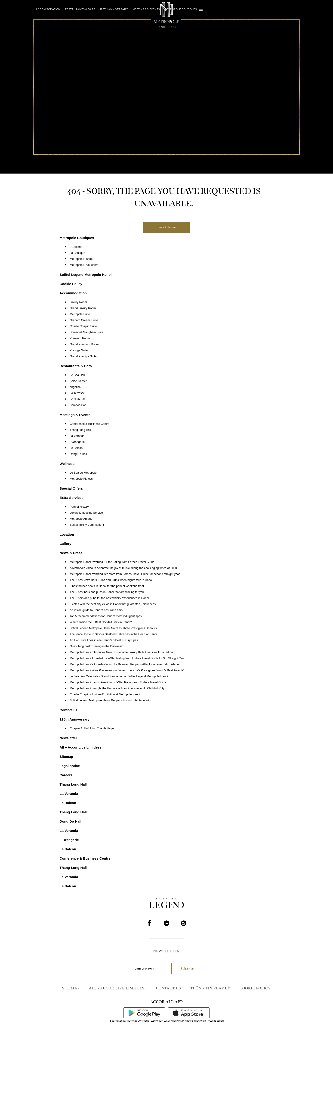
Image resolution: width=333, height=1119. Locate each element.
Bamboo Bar (78, 405)
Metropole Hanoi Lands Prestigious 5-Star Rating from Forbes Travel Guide (118, 682)
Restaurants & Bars (80, 9)
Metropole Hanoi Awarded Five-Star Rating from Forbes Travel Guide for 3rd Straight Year (127, 658)
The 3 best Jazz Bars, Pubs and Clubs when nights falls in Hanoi (111, 580)
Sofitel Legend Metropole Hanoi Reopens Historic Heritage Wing (111, 700)
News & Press (71, 553)
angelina (75, 387)
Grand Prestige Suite (83, 356)
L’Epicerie (76, 247)
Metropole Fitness (81, 478)
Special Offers (71, 488)
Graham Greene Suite (84, 320)
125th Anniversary (114, 9)
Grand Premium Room (84, 344)
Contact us (69, 710)
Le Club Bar (77, 399)
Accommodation (48, 9)
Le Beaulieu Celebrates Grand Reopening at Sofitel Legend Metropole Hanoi (119, 676)
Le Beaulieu (77, 375)
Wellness (67, 464)
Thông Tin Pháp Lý (210, 988)
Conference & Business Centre (90, 424)
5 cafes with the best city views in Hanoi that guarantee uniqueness (113, 604)
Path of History (79, 506)
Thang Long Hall (80, 430)
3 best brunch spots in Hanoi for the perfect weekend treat (107, 586)
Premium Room (80, 338)
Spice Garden (78, 381)
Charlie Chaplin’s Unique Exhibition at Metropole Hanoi (105, 694)
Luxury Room (78, 302)
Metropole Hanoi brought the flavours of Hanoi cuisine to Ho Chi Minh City (117, 688)
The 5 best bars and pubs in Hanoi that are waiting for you (107, 592)
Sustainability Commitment (87, 524)
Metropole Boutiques (180, 9)
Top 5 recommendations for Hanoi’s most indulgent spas (106, 616)
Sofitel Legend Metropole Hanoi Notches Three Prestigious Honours (113, 628)
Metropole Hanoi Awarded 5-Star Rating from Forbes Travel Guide (112, 562)
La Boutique (77, 253)
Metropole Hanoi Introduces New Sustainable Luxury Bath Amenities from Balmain (122, 652)
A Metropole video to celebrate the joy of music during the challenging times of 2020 (123, 568)
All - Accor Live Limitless (118, 988)
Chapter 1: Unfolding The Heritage (92, 728)
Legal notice (70, 766)
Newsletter (68, 738)
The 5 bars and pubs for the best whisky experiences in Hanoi (109, 598)
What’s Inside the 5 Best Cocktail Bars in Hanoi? (101, 622)
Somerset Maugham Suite (86, 332)
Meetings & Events (146, 9)
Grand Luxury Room (83, 308)
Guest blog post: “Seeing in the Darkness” (96, 646)
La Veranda (77, 436)
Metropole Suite (80, 314)
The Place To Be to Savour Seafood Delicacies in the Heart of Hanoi (113, 634)
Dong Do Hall (78, 454)
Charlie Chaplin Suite (83, 326)
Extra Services (71, 498)
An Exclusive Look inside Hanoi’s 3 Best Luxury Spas (104, 640)
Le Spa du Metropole (83, 472)
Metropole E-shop (81, 259)
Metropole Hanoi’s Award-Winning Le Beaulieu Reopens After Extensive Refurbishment (125, 664)
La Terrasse (77, 393)
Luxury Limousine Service (86, 512)
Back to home (166, 227)
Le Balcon (76, 448)
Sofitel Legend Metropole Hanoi (86, 275)
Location (67, 534)
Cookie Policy (71, 284)
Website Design (216, 1021)
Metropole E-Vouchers (84, 265)
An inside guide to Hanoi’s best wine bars (96, 610)
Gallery (65, 544)
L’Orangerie (77, 442)
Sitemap (66, 756)
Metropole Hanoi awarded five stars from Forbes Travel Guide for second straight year (125, 574)
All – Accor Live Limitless (81, 747)
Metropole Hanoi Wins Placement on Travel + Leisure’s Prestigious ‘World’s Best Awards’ (127, 670)
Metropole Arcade (81, 518)
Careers (66, 775)
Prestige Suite (79, 350)
